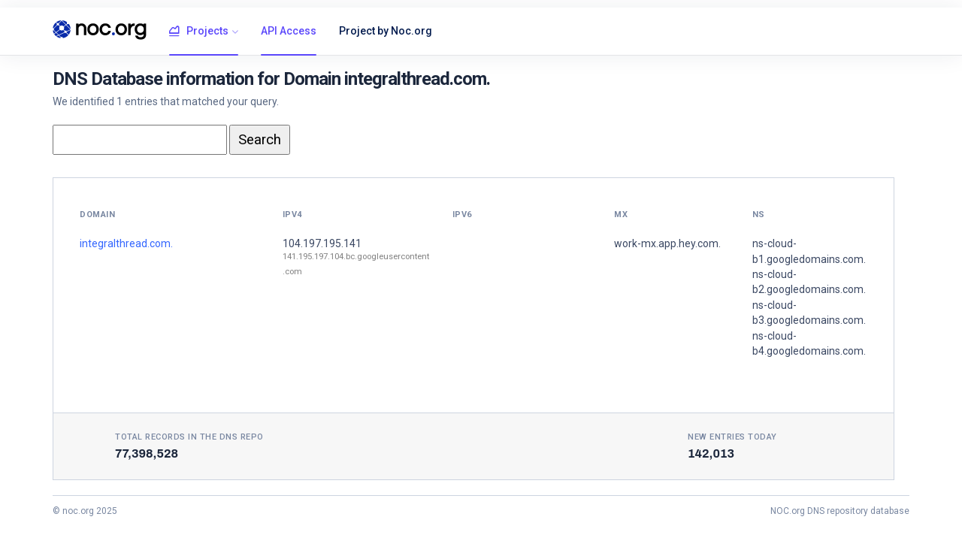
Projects (198, 31)
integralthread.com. (126, 243)
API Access (288, 31)
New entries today (732, 437)
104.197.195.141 (322, 243)
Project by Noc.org (385, 31)
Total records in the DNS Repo (189, 437)
